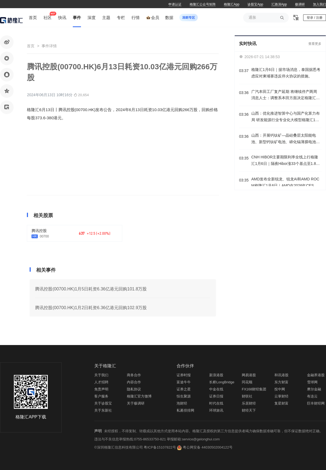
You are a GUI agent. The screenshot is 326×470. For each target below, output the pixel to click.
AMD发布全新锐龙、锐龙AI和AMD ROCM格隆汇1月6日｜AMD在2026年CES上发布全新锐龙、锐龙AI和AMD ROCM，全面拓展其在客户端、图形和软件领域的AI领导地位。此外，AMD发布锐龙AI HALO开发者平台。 (286, 183)
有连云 (312, 396)
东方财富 (281, 382)
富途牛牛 (184, 382)
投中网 (279, 389)
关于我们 (101, 375)
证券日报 (216, 396)
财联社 (247, 396)
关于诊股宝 (103, 403)
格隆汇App (231, 4)
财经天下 (249, 410)
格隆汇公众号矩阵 (203, 4)
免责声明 (101, 389)
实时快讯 (247, 43)
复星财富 (281, 403)
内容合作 (134, 382)
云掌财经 (281, 396)
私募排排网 (185, 410)
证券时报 (184, 375)
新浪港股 (216, 375)
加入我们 (319, 4)
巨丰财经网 (316, 403)
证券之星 (184, 389)
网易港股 (249, 375)
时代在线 (216, 403)
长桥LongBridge (221, 382)
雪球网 (312, 382)
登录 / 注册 (314, 18)
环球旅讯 (216, 410)
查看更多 (314, 43)
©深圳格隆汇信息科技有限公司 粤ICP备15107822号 (135, 447)
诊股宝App (255, 4)
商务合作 (134, 375)
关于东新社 (103, 410)
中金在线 (216, 389)
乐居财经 (249, 403)
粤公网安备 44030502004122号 (208, 447)
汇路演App (279, 4)
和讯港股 (281, 375)
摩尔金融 (314, 389)
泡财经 (182, 403)
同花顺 (247, 382)
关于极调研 (136, 403)
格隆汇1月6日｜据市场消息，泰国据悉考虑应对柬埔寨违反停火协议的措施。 (285, 72)
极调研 (300, 4)
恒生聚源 (184, 396)
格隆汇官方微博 (139, 396)
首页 (31, 46)
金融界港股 (316, 375)
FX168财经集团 (254, 389)
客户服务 (101, 396)
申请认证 (174, 4)
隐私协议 (134, 389)
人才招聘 (101, 382)
